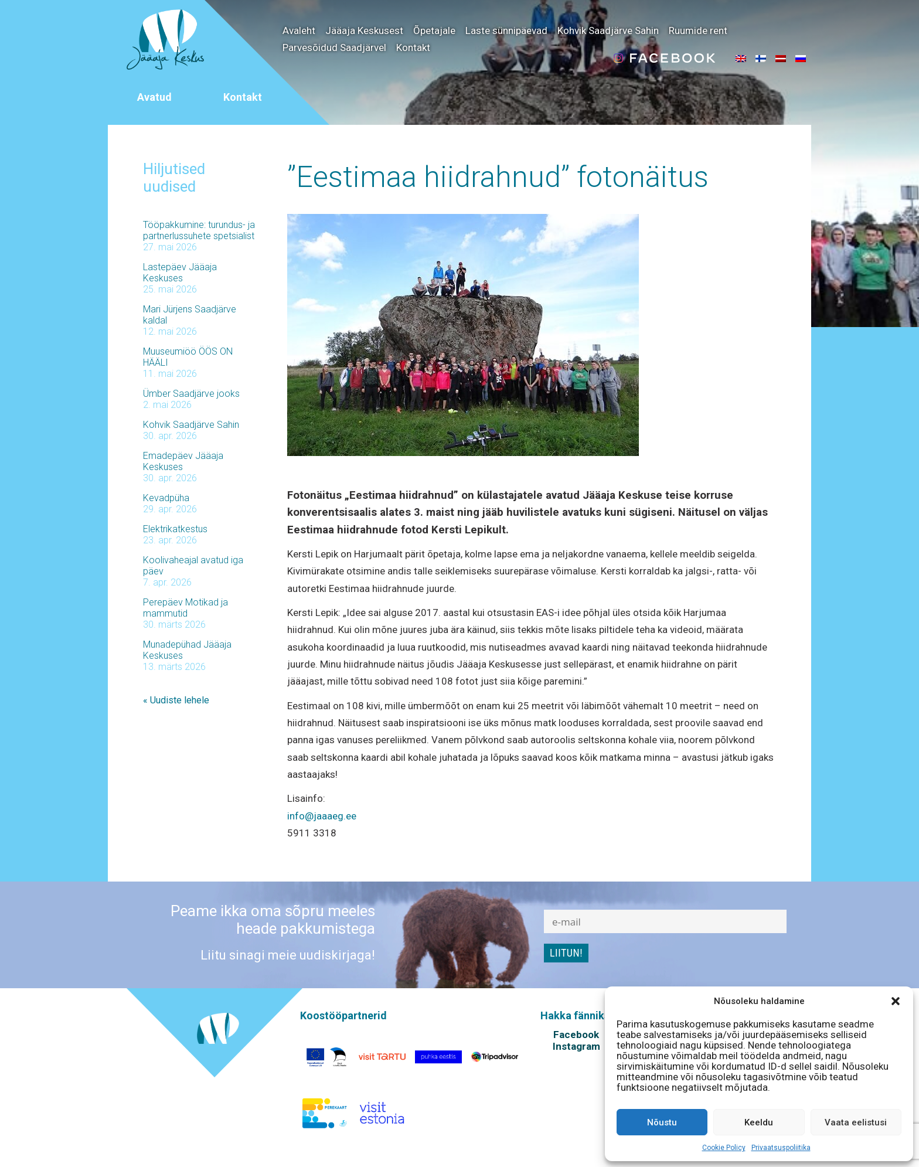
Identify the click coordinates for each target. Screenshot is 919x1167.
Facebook (576, 1034)
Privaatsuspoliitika (781, 1148)
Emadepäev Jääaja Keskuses (183, 461)
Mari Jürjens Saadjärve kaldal (189, 315)
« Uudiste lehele (176, 700)
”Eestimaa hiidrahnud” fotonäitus (498, 177)
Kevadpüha (166, 497)
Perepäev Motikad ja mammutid (185, 608)
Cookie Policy (724, 1148)
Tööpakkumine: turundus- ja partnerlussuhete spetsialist (199, 230)
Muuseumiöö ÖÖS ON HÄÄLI (188, 357)
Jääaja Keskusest (364, 30)
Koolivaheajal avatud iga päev (193, 565)
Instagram (576, 1046)
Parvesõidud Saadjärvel (334, 47)
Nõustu (662, 1122)
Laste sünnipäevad (506, 30)
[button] (895, 1001)
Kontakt (413, 47)
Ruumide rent (698, 30)
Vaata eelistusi (856, 1122)
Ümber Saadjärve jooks (191, 393)
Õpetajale (434, 30)
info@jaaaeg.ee (321, 816)
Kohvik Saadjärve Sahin (608, 30)
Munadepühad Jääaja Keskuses (187, 650)
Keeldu (758, 1122)
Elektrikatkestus (175, 529)
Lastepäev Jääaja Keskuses (180, 272)
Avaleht (298, 30)
